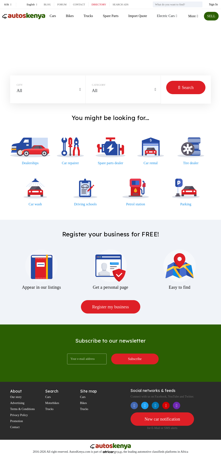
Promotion (16, 421)
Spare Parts (110, 16)
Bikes (70, 16)
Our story (16, 397)
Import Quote (137, 16)
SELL (211, 16)
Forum (61, 4)
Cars (53, 16)
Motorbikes (52, 403)
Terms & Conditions (22, 409)
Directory (99, 4)
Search (186, 87)
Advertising (17, 403)
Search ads (121, 4)
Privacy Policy (19, 415)
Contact (79, 4)
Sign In (213, 4)
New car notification (162, 419)
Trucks (88, 16)
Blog (47, 4)
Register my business (110, 306)
